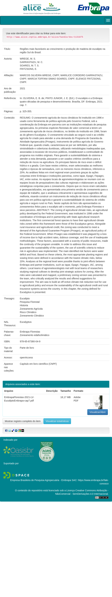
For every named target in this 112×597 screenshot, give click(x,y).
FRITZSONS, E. (28, 69)
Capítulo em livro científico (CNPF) (38, 363)
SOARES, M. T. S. (29, 65)
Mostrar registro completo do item (23, 421)
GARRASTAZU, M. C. (31, 62)
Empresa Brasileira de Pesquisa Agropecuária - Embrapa (40, 480)
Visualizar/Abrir (98, 412)
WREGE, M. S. (28, 58)
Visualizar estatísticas (57, 421)
